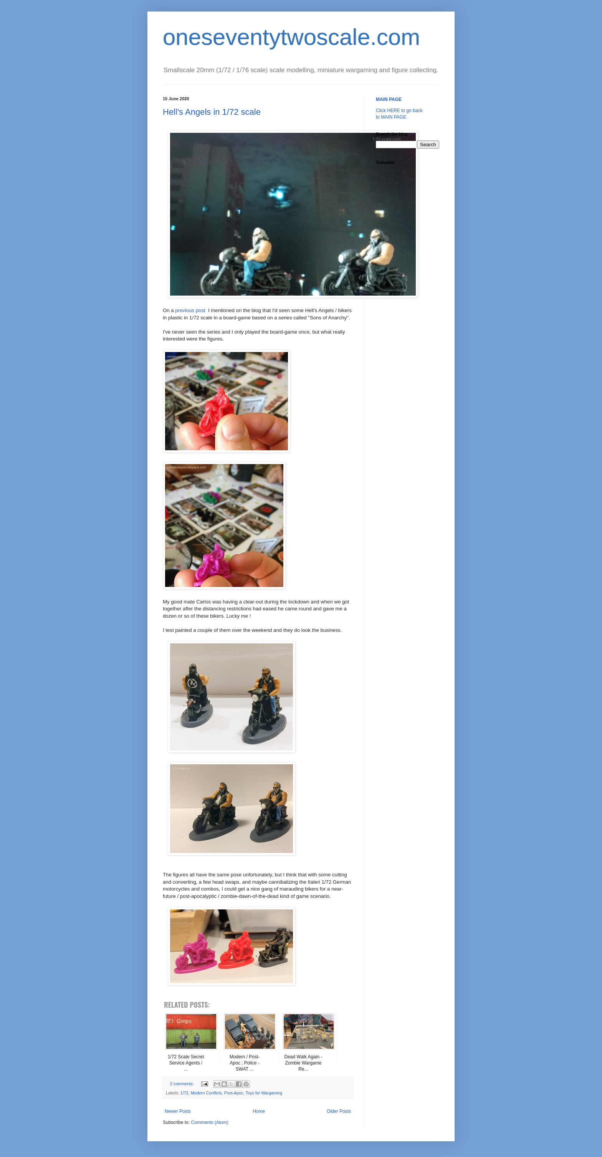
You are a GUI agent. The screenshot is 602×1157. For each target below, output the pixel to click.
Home (259, 1111)
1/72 (184, 1093)
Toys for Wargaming (263, 1093)
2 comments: (182, 1083)
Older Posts (339, 1111)
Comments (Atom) (209, 1122)
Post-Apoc (233, 1093)
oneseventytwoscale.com (291, 37)
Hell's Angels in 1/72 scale (212, 112)
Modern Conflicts (206, 1093)
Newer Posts (178, 1111)
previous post (190, 310)
